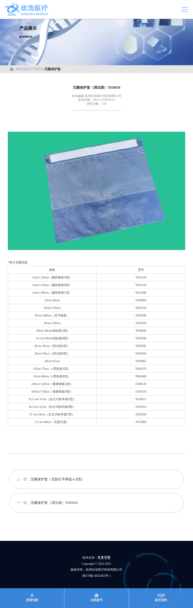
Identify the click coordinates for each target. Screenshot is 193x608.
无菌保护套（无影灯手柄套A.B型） (57, 479)
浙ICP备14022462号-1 (96, 575)
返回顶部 (161, 598)
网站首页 (22, 69)
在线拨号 (96, 598)
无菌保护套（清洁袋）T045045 (54, 503)
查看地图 (32, 598)
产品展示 (36, 69)
